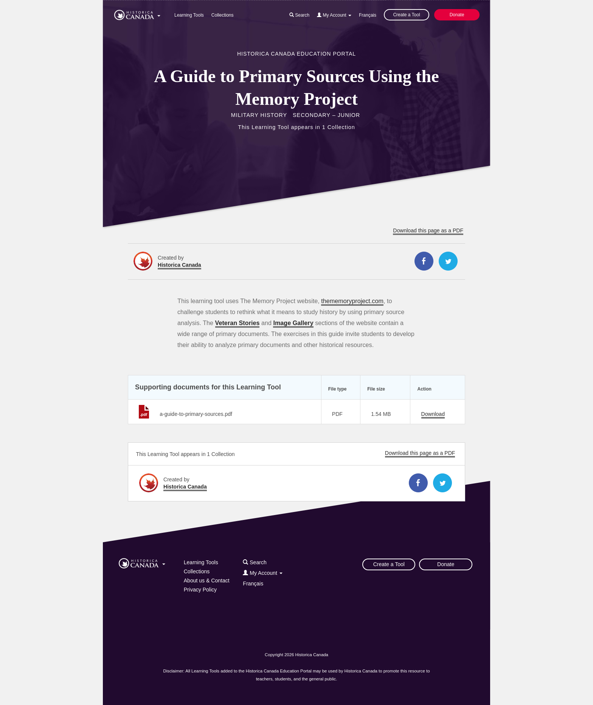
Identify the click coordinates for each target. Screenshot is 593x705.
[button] (137, 13)
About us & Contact (207, 580)
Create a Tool (406, 14)
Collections (222, 15)
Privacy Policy (200, 590)
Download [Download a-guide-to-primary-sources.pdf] (433, 414)
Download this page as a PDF (428, 230)
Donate (457, 14)
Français (367, 15)
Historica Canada (179, 265)
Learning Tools (189, 15)
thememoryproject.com (352, 300)
